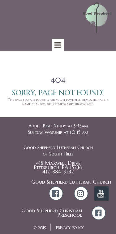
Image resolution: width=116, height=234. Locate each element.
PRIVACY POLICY (70, 227)
